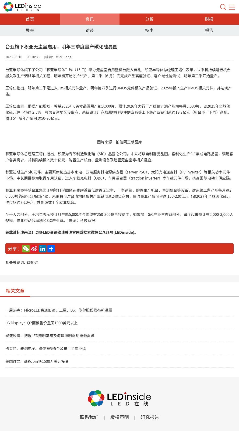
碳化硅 (32, 262)
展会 (30, 30)
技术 (149, 30)
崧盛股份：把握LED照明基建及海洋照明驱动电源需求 (49, 335)
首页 (30, 19)
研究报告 (150, 417)
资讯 (89, 19)
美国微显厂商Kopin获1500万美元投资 (37, 361)
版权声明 (119, 417)
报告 (209, 30)
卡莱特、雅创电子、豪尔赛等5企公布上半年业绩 (45, 348)
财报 (209, 19)
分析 (149, 19)
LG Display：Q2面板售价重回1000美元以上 (41, 323)
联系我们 (89, 417)
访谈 (89, 30)
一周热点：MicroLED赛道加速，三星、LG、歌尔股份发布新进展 (58, 310)
